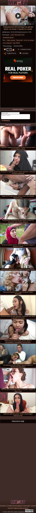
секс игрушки (7, 43)
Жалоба (25, 53)
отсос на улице (29, 40)
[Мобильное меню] (1, 2)
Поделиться (11, 53)
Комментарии (25, 49)
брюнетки (19, 40)
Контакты (3, 506)
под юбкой (16, 43)
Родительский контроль (21, 508)
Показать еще (18, 421)
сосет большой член (17, 35)
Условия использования (14, 506)
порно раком (11, 40)
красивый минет (8, 37)
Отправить (6, 120)
